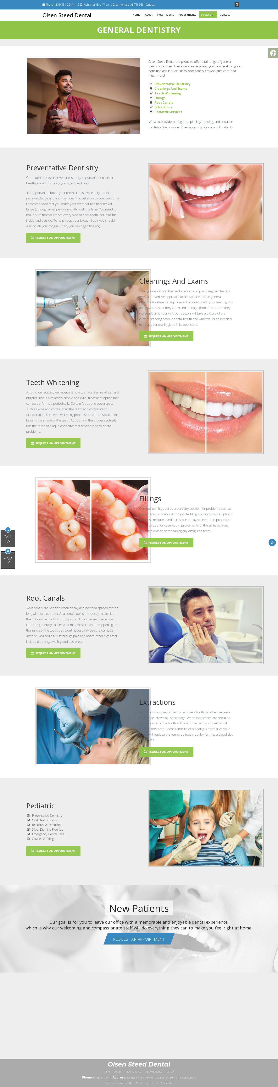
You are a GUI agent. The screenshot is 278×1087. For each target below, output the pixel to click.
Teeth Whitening (167, 93)
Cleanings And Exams (170, 88)
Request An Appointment (92, 336)
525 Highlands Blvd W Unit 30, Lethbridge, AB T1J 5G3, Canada (116, 4)
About (149, 14)
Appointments (187, 14)
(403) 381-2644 (64, 4)
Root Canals (163, 102)
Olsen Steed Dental (66, 15)
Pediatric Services (168, 112)
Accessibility (125, 1083)
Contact (225, 14)
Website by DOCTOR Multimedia (154, 1083)
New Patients (165, 14)
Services (206, 14)
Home (136, 14)
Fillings (159, 98)
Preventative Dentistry (172, 84)
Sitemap (110, 1083)
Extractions (163, 107)
